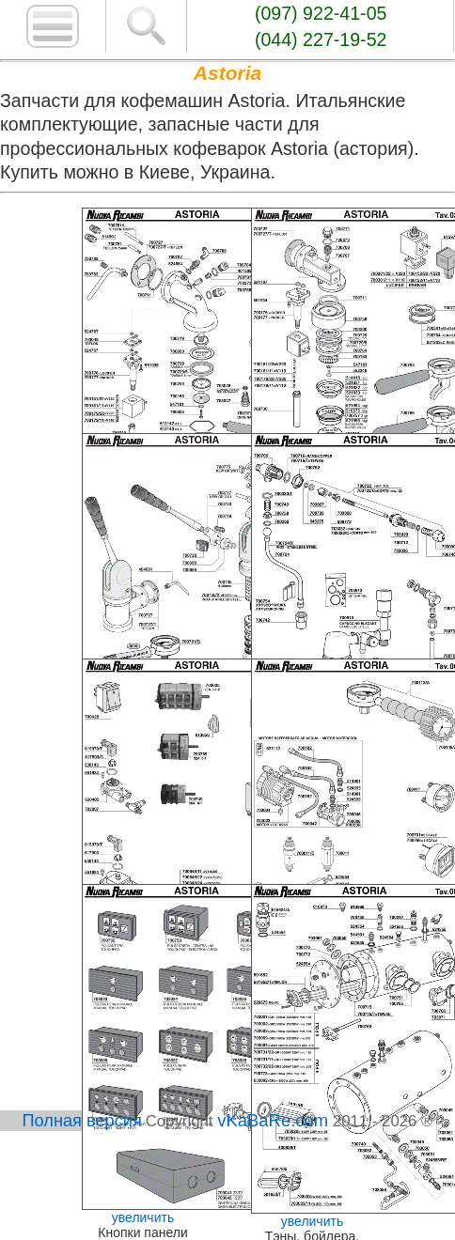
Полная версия (82, 1120)
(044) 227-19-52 (321, 39)
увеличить (143, 1217)
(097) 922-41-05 (321, 13)
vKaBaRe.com (272, 1120)
